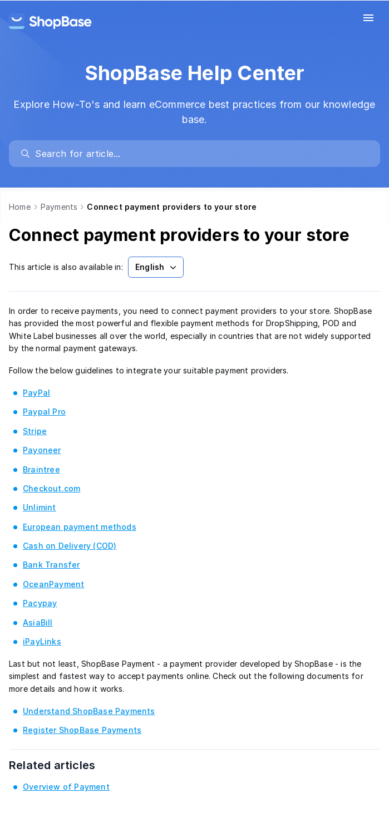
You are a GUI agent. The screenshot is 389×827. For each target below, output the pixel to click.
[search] (200, 154)
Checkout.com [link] (51, 488)
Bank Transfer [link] (51, 564)
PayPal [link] (36, 392)
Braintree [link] (41, 469)
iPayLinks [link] (42, 641)
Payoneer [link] (42, 450)
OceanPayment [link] (53, 584)
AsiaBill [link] (38, 622)
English (157, 267)
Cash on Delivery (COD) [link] (69, 545)
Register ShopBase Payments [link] (82, 730)
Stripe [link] (35, 431)
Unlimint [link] (39, 507)
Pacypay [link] (40, 603)
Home (20, 206)
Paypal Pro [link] (44, 411)
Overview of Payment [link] (66, 786)
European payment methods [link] (79, 526)
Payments (59, 206)
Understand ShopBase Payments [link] (89, 711)
